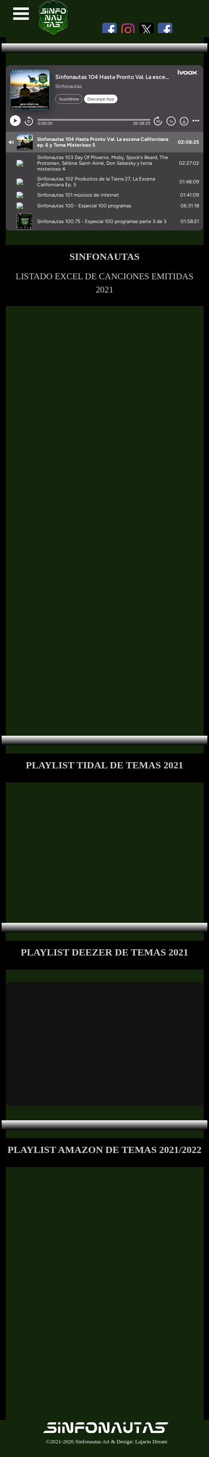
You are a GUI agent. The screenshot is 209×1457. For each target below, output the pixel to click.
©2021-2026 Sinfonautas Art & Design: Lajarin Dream (106, 1441)
